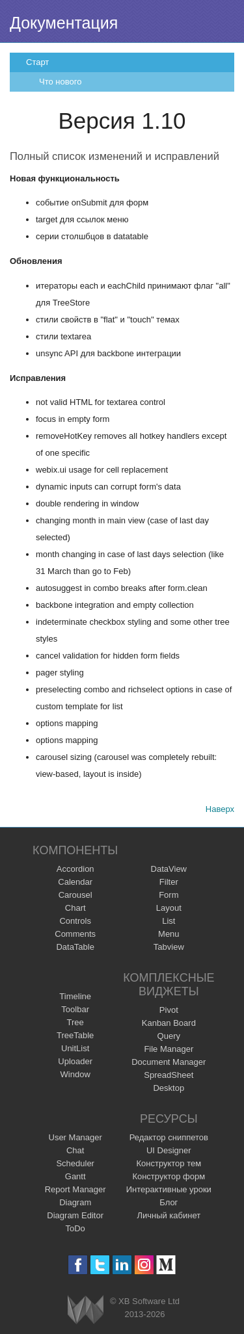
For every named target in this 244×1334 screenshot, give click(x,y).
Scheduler (75, 1163)
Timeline (75, 996)
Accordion (75, 869)
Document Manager (168, 1062)
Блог (168, 1202)
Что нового (60, 81)
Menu (169, 934)
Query (168, 1036)
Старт (37, 62)
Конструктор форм (168, 1176)
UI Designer (168, 1150)
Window (75, 1074)
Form (168, 895)
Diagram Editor (75, 1215)
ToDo (75, 1228)
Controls (74, 921)
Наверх (220, 809)
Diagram (75, 1202)
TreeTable (75, 1035)
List (168, 921)
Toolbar (75, 1009)
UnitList (75, 1048)
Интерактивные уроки (168, 1189)
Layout (169, 908)
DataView (169, 869)
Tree (75, 1022)
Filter (168, 882)
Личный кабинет (168, 1215)
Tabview (169, 947)
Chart (75, 908)
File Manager (168, 1049)
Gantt (75, 1176)
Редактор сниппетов (168, 1137)
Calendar (75, 882)
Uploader (75, 1061)
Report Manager (75, 1189)
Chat (75, 1150)
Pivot (168, 1010)
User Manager (75, 1137)
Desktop (168, 1088)
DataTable (75, 947)
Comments (75, 934)
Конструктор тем (168, 1163)
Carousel (75, 895)
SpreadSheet (168, 1075)
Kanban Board (169, 1023)
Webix (85, 1309)
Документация (64, 23)
